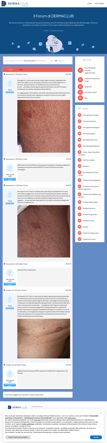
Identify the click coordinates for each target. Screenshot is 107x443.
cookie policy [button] (71, 418)
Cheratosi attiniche (89, 121)
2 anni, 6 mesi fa (40, 61)
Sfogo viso (88, 87)
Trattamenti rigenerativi (91, 233)
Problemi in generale (90, 214)
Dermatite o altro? (91, 92)
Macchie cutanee (89, 160)
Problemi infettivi (88, 221)
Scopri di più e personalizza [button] (18, 437)
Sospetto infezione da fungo (92, 80)
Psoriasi (85, 227)
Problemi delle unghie (90, 202)
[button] (101, 412)
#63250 (68, 74)
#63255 (68, 364)
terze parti (37, 420)
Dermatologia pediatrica (91, 146)
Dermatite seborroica (90, 140)
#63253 (68, 264)
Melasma (86, 166)
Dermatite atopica (89, 134)
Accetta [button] (96, 437)
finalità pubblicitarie (28, 424)
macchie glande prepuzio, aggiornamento (90, 70)
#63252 (68, 185)
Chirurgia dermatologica (91, 127)
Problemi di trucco (89, 208)
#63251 (68, 159)
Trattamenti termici (89, 239)
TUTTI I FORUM (99, 3)
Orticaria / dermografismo (92, 180)
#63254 (68, 290)
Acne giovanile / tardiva (91, 115)
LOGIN (89, 3)
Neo (86, 98)
